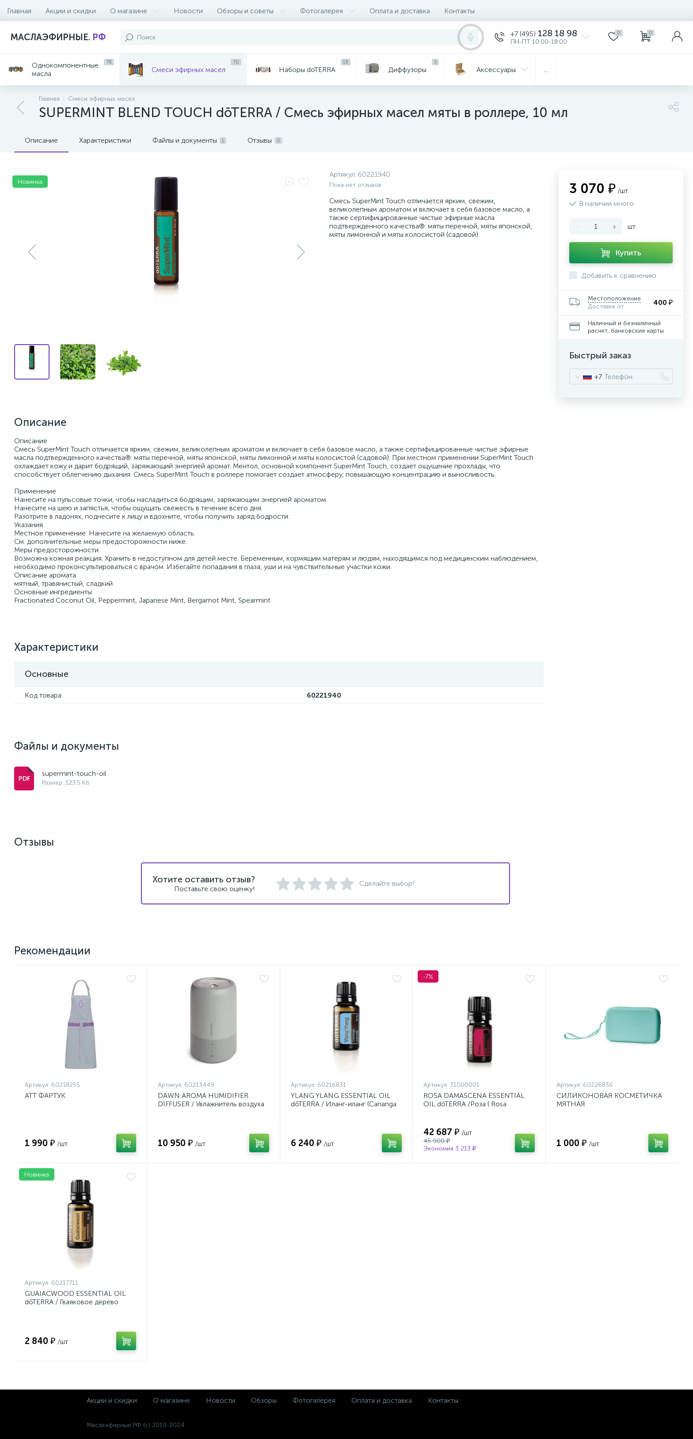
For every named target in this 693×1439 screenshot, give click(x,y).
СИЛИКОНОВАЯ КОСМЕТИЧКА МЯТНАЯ (609, 1099)
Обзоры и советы (251, 11)
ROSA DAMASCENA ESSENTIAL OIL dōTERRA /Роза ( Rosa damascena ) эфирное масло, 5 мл (478, 1103)
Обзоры (264, 1400)
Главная (19, 11)
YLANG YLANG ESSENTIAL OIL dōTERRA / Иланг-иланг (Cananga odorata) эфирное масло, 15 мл (343, 1103)
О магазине (135, 11)
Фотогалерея (327, 11)
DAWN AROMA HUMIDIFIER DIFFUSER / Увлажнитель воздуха (211, 1099)
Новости (188, 11)
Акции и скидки (71, 11)
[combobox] (586, 376)
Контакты (459, 11)
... (546, 69)
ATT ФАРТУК (45, 1095)
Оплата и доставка (399, 11)
